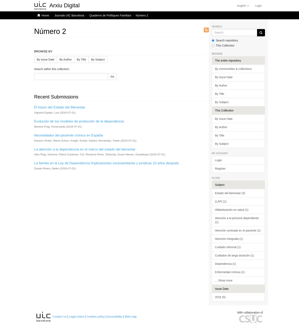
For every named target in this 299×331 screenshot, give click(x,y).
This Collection (223, 45)
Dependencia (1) (225, 263)
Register (220, 168)
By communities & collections (233, 68)
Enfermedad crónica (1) (230, 272)
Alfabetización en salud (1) (231, 209)
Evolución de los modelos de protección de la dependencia (79, 121)
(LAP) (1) (221, 201)
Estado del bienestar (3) (230, 193)
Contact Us (60, 316)
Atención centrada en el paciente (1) (238, 230)
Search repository (225, 40)
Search (217, 26)
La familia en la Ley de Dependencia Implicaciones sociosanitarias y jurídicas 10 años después (106, 163)
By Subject (98, 59)
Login (218, 160)
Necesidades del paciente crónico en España (68, 135)
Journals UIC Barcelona (69, 15)
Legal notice (76, 316)
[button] (243, 5)
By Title (81, 59)
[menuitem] (258, 5)
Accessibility (114, 316)
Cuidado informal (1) (228, 247)
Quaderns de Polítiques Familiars (110, 15)
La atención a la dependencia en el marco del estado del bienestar (85, 149)
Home (45, 15)
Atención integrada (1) (229, 238)
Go (112, 76)
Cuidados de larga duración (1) (234, 255)
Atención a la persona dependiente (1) (237, 220)
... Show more (223, 280)
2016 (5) (220, 297)
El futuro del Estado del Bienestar (59, 107)
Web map (131, 316)
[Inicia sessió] (258, 5)
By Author (66, 59)
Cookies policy (95, 316)
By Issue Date (45, 59)
